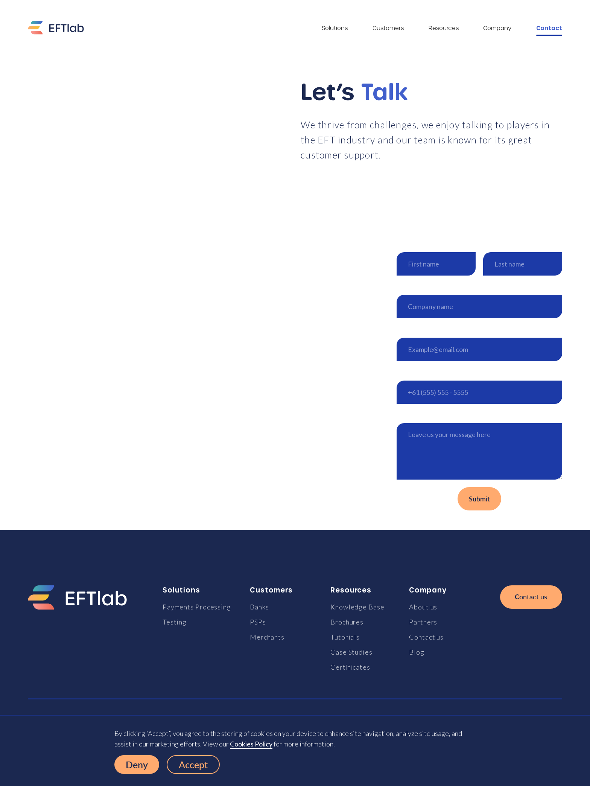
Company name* (421, 287)
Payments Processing (197, 607)
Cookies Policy (251, 744)
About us (423, 607)
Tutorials (345, 637)
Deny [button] (137, 764)
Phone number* (420, 372)
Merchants (267, 637)
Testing (175, 622)
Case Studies (351, 652)
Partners (423, 622)
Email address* (418, 330)
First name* (414, 244)
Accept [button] (193, 764)
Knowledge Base (357, 607)
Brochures (346, 622)
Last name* (500, 244)
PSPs (258, 622)
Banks (259, 607)
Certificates (350, 667)
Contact (549, 27)
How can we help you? (430, 415)
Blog (416, 652)
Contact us (426, 637)
